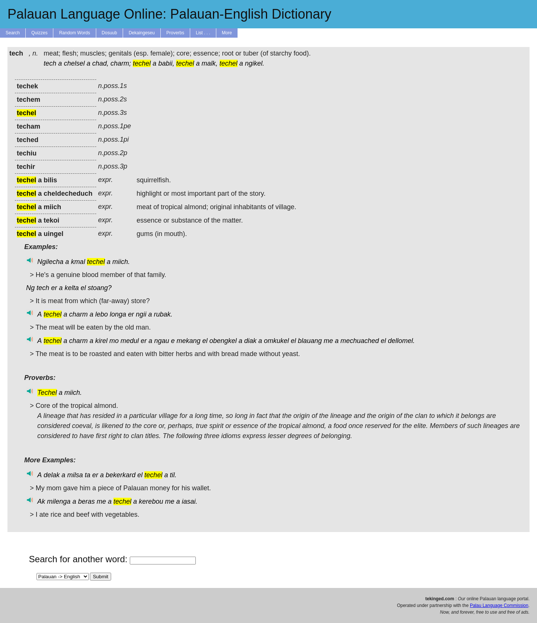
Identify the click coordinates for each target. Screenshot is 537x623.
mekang (188, 340)
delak (52, 475)
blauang (310, 340)
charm (78, 314)
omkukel (276, 340)
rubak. (163, 314)
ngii (141, 314)
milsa (75, 475)
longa (118, 314)
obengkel (223, 340)
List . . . (203, 32)
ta (87, 475)
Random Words (74, 32)
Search (13, 32)
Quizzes (39, 32)
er (54, 288)
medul (129, 340)
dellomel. (401, 340)
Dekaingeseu (142, 32)
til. (173, 475)
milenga (58, 501)
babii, (166, 63)
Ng (30, 288)
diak (250, 340)
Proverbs (175, 32)
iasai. (190, 501)
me (328, 340)
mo (114, 340)
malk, (210, 63)
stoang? (100, 288)
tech (50, 63)
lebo (101, 314)
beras (86, 501)
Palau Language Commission (499, 605)
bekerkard (120, 475)
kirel (101, 340)
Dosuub (109, 32)
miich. (121, 261)
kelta (72, 288)
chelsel (74, 63)
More (227, 32)
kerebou (151, 501)
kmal (78, 261)
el (83, 288)
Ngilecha (50, 261)
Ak (41, 501)
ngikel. (254, 63)
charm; (120, 63)
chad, (100, 63)
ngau (161, 340)
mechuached (359, 340)
